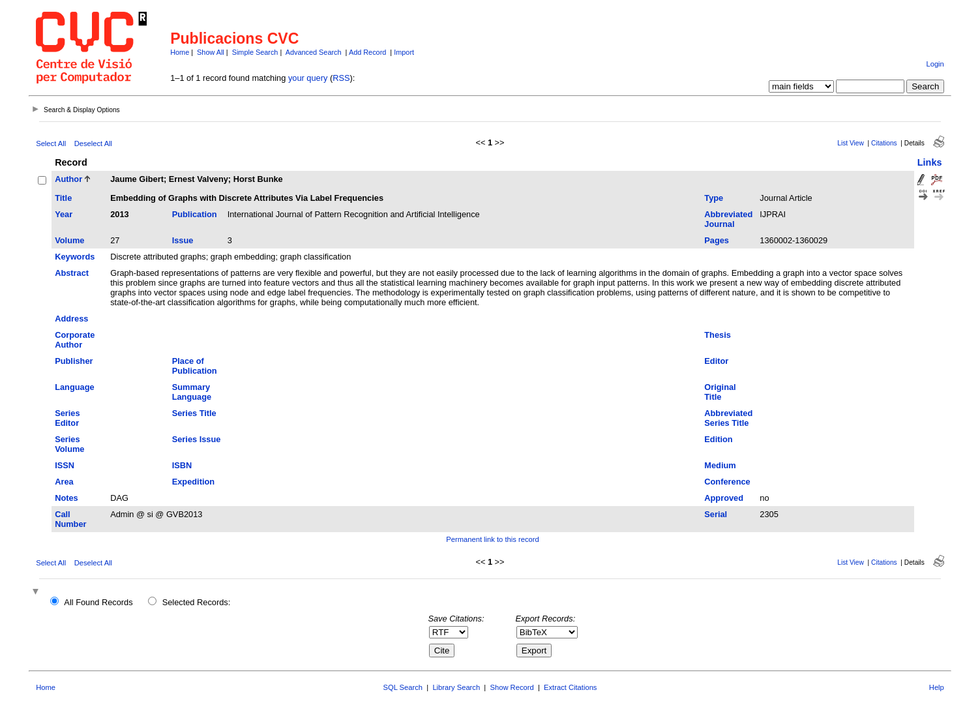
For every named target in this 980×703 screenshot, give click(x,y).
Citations (884, 143)
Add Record (367, 52)
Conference (727, 481)
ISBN (182, 465)
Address (71, 318)
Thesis (717, 335)
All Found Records (98, 602)
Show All (210, 52)
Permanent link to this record (492, 539)
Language (74, 387)
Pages (716, 240)
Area (64, 481)
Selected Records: (196, 602)
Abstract (72, 273)
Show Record (512, 687)
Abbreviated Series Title (728, 418)
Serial (715, 514)
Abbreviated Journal (728, 219)
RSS (341, 78)
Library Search (456, 687)
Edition (718, 439)
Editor (716, 361)
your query (307, 78)
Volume (69, 240)
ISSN (64, 465)
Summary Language (191, 392)
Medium (719, 465)
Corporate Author (75, 340)
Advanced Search (314, 52)
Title (63, 198)
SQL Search (403, 687)
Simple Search (255, 52)
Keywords (75, 257)
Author (68, 179)
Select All (51, 143)
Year (63, 214)
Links (929, 162)
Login (934, 64)
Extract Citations (570, 687)
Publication (194, 214)
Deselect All (93, 143)
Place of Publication (194, 366)
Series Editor (67, 418)
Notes (66, 498)
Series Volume (69, 444)
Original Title (719, 392)
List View (850, 143)
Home (179, 52)
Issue (183, 240)
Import (404, 52)
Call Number (70, 519)
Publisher (74, 361)
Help (936, 687)
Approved (723, 498)
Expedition (193, 481)
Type (713, 198)
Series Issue (196, 439)
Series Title (194, 413)
